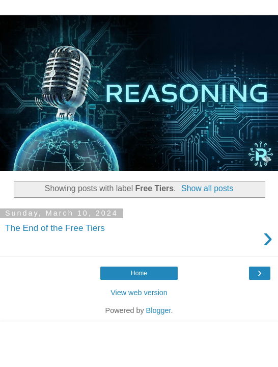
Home (139, 273)
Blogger (158, 310)
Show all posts (207, 188)
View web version (139, 293)
